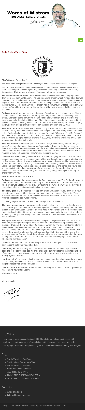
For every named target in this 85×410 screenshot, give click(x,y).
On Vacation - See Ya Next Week (22, 362)
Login (63, 405)
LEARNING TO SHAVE (17, 372)
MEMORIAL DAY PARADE (19, 369)
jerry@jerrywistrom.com (19, 395)
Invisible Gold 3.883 (45, 405)
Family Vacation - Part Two (19, 359)
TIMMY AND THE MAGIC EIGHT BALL (24, 375)
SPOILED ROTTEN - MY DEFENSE (23, 378)
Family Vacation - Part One (19, 366)
